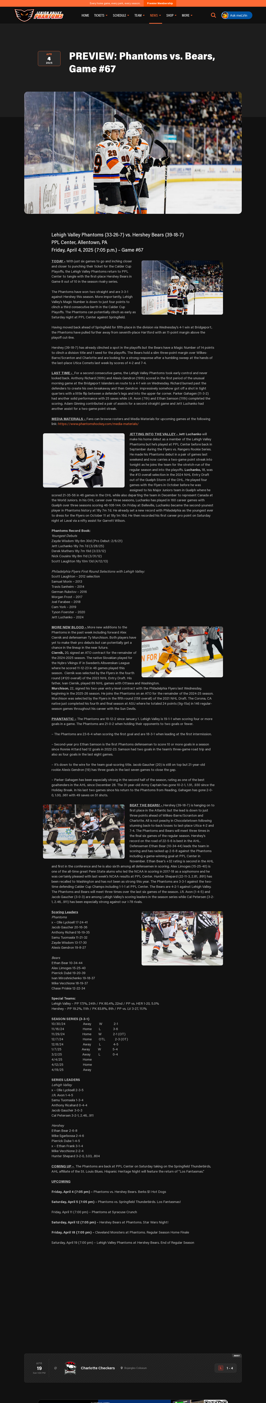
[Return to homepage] (38, 15)
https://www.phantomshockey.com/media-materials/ (98, 423)
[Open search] (213, 15)
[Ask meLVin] (236, 15)
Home (85, 15)
